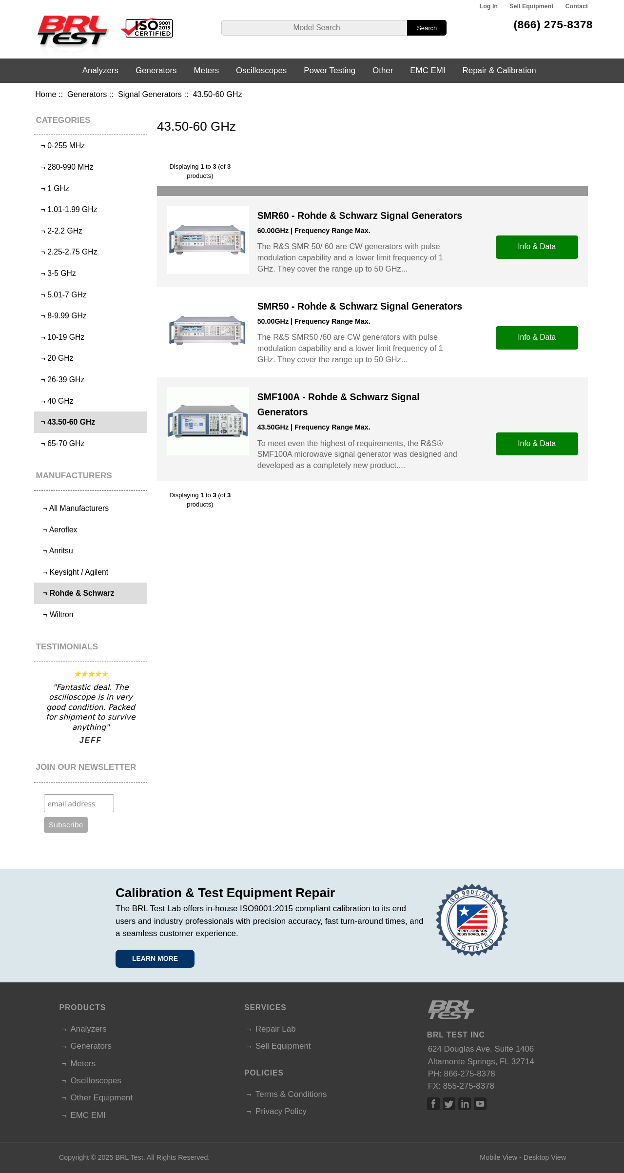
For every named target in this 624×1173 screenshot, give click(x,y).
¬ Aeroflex (57, 530)
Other (382, 70)
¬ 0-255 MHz (61, 145)
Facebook (433, 1103)
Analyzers (100, 70)
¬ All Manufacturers (73, 508)
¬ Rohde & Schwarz (75, 593)
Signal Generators (150, 94)
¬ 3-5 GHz (56, 273)
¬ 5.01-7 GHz (62, 295)
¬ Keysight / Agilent (72, 572)
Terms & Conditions (291, 1094)
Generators (87, 94)
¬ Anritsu (55, 551)
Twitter (449, 1103)
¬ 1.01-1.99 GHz (67, 209)
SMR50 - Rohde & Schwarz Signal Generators (359, 306)
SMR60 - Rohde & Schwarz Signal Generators (359, 215)
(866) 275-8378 (553, 24)
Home (45, 94)
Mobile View (498, 1157)
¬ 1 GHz (53, 188)
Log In (489, 6)
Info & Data (537, 246)
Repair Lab (275, 1029)
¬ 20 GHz (55, 358)
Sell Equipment (531, 6)
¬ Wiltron (55, 614)
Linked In (464, 1103)
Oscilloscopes (261, 70)
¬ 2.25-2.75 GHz (67, 252)
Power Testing (329, 70)
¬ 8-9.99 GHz (62, 316)
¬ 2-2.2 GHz (59, 231)
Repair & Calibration (499, 70)
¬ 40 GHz (55, 401)
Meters (206, 70)
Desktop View (545, 1157)
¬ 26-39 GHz (60, 379)
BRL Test (129, 1157)
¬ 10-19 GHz (60, 337)
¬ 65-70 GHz (60, 443)
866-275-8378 (469, 1073)
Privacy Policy (281, 1111)
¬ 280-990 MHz (65, 167)
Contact (577, 6)
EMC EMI (427, 70)
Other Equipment (101, 1097)
